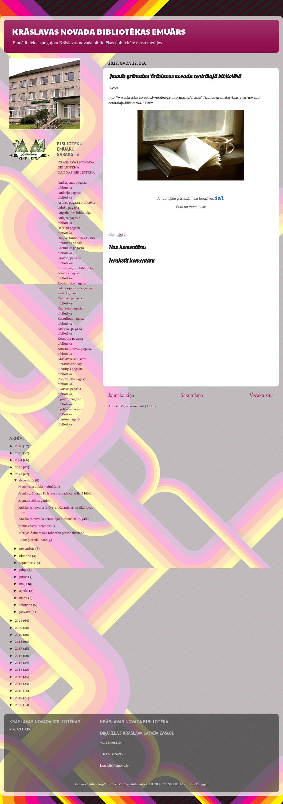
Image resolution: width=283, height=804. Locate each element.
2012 (19, 684)
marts (23, 598)
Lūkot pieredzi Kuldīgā (35, 540)
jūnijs (23, 577)
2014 (19, 670)
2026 (19, 446)
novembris (27, 548)
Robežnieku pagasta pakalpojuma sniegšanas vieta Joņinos (75, 288)
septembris (27, 563)
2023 (19, 467)
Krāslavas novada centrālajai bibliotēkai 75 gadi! (53, 519)
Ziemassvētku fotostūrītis (36, 526)
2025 (19, 453)
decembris (27, 480)
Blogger (201, 784)
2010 (19, 698)
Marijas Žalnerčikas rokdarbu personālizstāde (51, 533)
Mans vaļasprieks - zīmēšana (39, 486)
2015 (19, 663)
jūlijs (23, 570)
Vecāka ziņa (261, 395)
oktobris (25, 556)
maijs (23, 584)
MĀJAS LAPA (20, 729)
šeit (219, 198)
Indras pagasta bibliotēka (76, 268)
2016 (19, 656)
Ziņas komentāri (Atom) (138, 406)
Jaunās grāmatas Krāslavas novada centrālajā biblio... (56, 493)
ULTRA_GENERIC (163, 784)
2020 (19, 628)
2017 (19, 648)
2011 (19, 691)
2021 (19, 620)
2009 (19, 705)
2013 (19, 677)
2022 (19, 474)
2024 (19, 460)
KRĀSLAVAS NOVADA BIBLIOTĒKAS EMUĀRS (99, 31)
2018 (19, 642)
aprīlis (24, 591)
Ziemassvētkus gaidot (34, 500)
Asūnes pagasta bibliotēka (76, 202)
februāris (26, 605)
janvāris (25, 612)
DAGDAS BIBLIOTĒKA (76, 172)
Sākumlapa (191, 395)
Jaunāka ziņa (121, 395)
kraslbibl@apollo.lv (114, 765)
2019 (19, 635)
